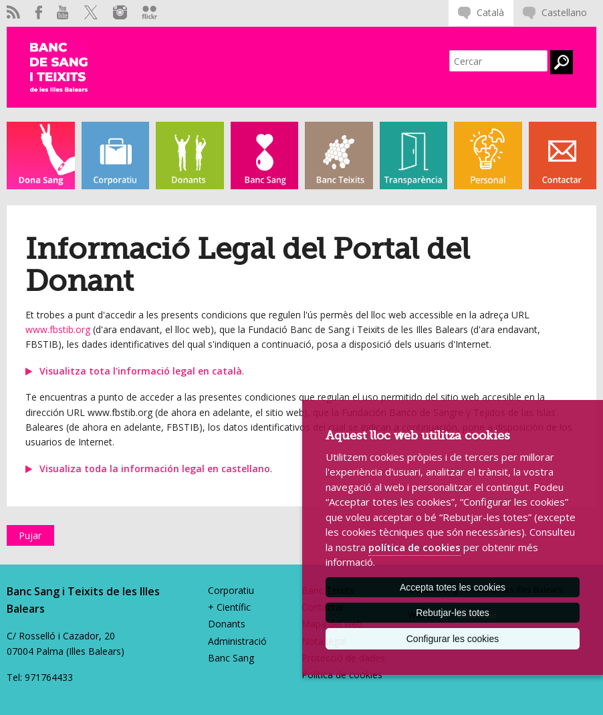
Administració (237, 641)
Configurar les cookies (452, 638)
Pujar (30, 535)
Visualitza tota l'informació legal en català (140, 371)
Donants (226, 623)
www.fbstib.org (57, 329)
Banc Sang (231, 657)
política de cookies (414, 547)
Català (490, 12)
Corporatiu (231, 590)
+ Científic (229, 607)
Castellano (564, 12)
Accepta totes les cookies (452, 587)
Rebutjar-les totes (452, 612)
